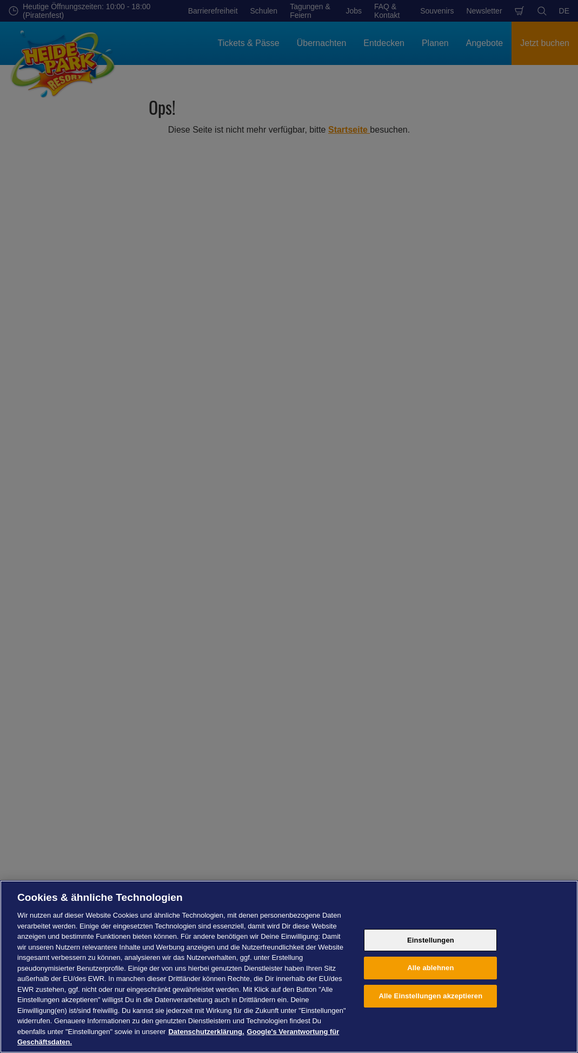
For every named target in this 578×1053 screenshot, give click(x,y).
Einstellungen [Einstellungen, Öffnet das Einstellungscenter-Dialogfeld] (430, 940)
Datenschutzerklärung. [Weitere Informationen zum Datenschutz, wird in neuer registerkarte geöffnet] (206, 1032)
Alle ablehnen (430, 968)
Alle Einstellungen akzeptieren (431, 996)
